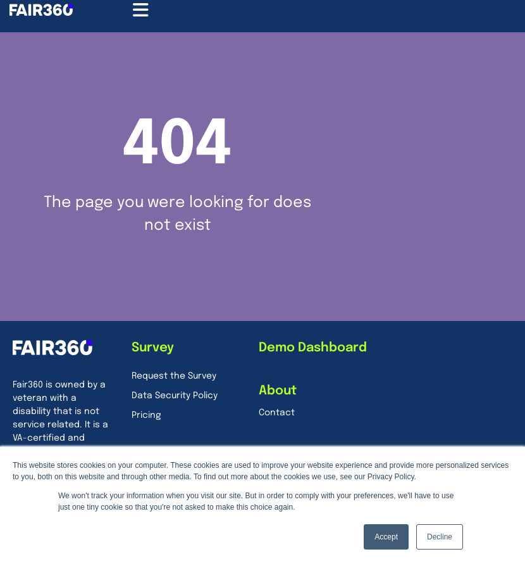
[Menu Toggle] (141, 10)
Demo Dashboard (313, 348)
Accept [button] (386, 536)
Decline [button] (439, 536)
